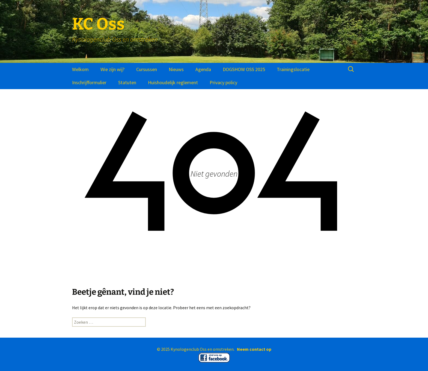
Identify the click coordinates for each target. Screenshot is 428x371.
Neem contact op (254, 349)
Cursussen (146, 69)
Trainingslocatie (293, 69)
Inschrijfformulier (89, 82)
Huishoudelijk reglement (173, 82)
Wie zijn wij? (112, 69)
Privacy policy (223, 82)
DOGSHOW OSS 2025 (244, 69)
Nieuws (176, 69)
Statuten (127, 82)
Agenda (203, 69)
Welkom (80, 69)
